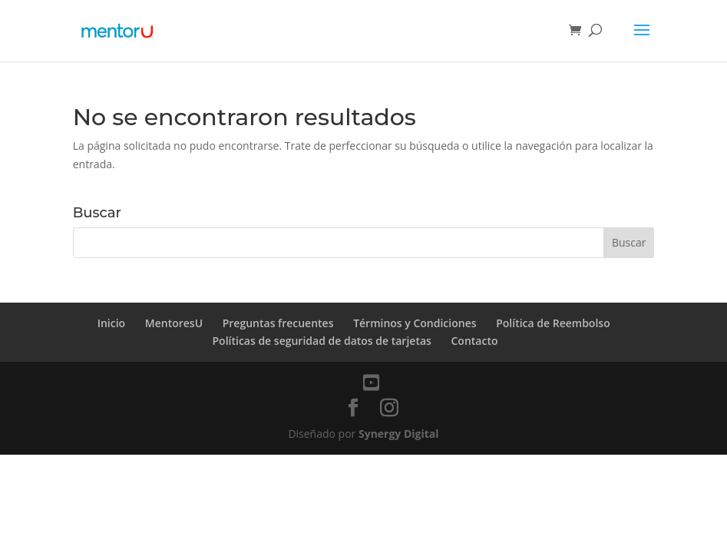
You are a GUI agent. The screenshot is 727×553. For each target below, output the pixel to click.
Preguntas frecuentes (278, 323)
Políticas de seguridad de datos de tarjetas (321, 340)
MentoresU (174, 323)
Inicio (111, 323)
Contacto (474, 340)
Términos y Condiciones (414, 323)
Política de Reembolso (554, 323)
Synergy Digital (399, 433)
